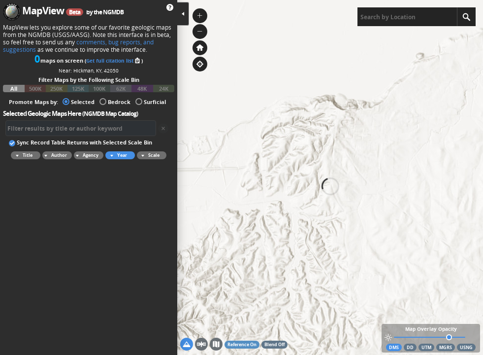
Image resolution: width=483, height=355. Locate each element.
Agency (86, 155)
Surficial (150, 101)
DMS (394, 347)
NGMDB (113, 12)
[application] (330, 177)
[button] (200, 15)
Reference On (242, 344)
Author (54, 155)
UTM (426, 347)
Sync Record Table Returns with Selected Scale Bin (80, 142)
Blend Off (274, 344)
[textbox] (407, 16)
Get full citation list (113, 60)
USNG (466, 347)
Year (117, 155)
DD (410, 347)
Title (22, 155)
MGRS (445, 347)
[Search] (466, 16)
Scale (149, 155)
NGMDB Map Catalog (110, 113)
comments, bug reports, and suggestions (78, 46)
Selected (79, 101)
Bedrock (114, 101)
